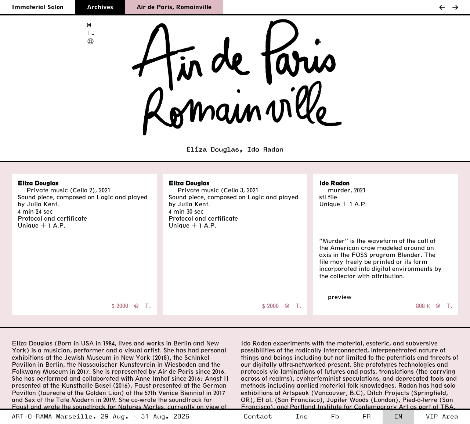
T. (91, 33)
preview (339, 296)
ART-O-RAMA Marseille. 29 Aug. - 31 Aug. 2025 (100, 416)
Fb (335, 416)
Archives (100, 6)
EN (398, 416)
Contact (258, 416)
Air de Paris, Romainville (174, 6)
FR (367, 416)
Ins (302, 416)
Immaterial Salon (38, 6)
